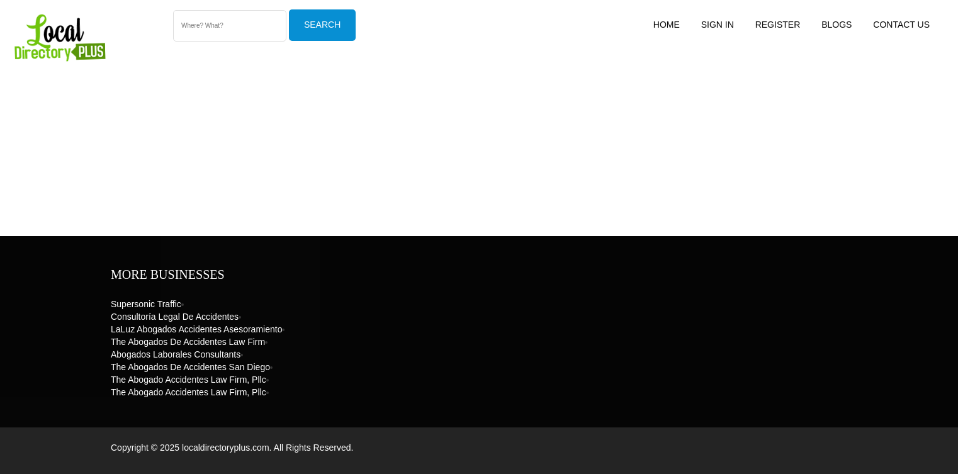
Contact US (901, 25)
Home (666, 25)
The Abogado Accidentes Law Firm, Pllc (188, 380)
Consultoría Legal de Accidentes (175, 317)
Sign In (717, 25)
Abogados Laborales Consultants (175, 354)
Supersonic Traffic (146, 304)
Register (778, 25)
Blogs (836, 25)
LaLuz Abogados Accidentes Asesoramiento (196, 329)
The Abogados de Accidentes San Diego (190, 367)
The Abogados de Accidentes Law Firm (188, 342)
